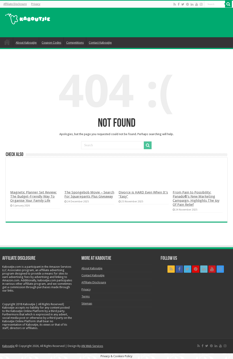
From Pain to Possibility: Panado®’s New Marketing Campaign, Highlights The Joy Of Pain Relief (196, 198)
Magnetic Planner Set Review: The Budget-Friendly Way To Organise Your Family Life (33, 196)
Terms (85, 296)
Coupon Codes (51, 42)
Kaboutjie (8, 346)
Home (7, 42)
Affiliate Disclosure (15, 4)
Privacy (35, 4)
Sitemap (86, 303)
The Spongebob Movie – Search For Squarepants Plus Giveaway (89, 194)
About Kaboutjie (26, 42)
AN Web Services (92, 346)
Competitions (75, 42)
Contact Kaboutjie (100, 42)
